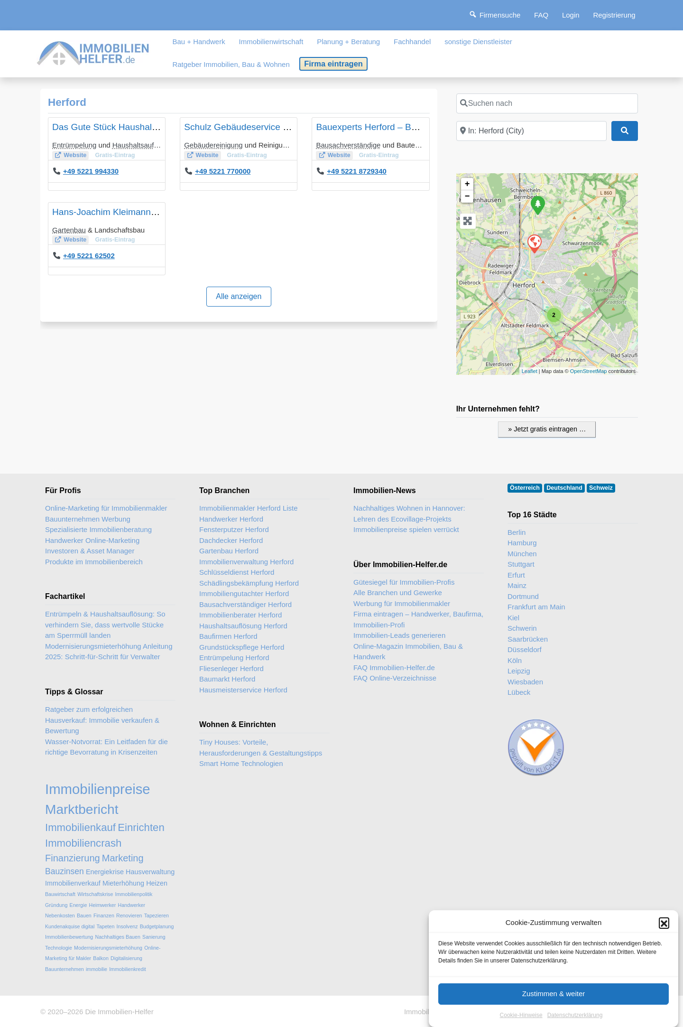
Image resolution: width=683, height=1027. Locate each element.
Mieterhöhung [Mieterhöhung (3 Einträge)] (123, 883)
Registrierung (614, 15)
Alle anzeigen (238, 296)
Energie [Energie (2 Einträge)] (78, 905)
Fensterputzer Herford (234, 529)
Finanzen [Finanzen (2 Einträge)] (103, 915)
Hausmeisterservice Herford (243, 690)
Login (571, 15)
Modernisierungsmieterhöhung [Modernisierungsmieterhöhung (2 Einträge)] (108, 948)
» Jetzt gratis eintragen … (547, 429)
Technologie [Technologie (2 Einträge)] (58, 948)
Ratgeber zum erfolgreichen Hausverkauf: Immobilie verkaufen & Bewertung (102, 720)
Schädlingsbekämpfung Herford (249, 583)
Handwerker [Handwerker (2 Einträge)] (131, 905)
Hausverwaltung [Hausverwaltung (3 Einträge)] (150, 872)
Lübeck (519, 692)
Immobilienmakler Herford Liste (248, 508)
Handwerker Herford (231, 519)
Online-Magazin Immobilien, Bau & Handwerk (408, 651)
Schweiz (601, 488)
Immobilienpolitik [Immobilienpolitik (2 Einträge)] (134, 894)
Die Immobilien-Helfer (119, 1012)
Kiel (513, 618)
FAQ (541, 15)
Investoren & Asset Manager (89, 551)
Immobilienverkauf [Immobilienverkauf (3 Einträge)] (73, 883)
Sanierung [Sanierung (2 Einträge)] (154, 937)
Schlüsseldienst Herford (236, 572)
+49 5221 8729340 (357, 171)
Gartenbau (69, 230)
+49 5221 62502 (89, 256)
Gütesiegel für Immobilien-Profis (403, 582)
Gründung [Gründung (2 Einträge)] (56, 905)
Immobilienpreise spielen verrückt (406, 529)
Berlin (517, 532)
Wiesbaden (525, 682)
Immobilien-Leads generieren (399, 635)
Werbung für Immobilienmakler (401, 603)
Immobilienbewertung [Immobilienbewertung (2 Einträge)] (69, 937)
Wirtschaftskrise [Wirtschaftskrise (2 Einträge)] (95, 894)
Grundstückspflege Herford (241, 647)
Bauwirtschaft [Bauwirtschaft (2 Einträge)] (60, 894)
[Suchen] (624, 131)
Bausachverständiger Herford (245, 604)
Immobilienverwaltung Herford (246, 562)
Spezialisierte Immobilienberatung (98, 529)
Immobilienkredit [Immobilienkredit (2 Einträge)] (127, 969)
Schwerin (522, 628)
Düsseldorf (525, 649)
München (522, 554)
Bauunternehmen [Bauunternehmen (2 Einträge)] (64, 969)
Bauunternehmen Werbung (87, 519)
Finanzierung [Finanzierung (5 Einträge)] (72, 858)
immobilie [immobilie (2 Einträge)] (96, 969)
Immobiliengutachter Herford (244, 593)
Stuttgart (521, 564)
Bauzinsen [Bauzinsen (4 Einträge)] (64, 871)
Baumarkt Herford (227, 679)
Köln (515, 660)
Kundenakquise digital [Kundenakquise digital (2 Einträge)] (69, 926)
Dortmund (523, 596)
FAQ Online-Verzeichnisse (394, 678)
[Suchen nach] (547, 103)
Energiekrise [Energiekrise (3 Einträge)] (105, 872)
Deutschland (564, 488)
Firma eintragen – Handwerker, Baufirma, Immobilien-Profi (418, 619)
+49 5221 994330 (91, 171)
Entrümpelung (74, 145)
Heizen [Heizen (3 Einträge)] (156, 883)
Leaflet (529, 371)
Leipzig (519, 671)
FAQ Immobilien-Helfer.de (394, 667)
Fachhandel (412, 41)
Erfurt (516, 575)
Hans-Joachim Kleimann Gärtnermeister (133, 212)
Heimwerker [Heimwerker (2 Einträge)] (102, 905)
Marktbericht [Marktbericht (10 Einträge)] (81, 809)
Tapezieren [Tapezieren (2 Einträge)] (156, 915)
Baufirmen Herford (228, 636)
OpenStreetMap (588, 371)
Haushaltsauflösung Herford (243, 626)
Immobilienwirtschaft (271, 41)
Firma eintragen (333, 63)
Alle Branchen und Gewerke (397, 592)
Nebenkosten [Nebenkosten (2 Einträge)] (60, 915)
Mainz (517, 585)
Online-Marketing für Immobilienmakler (106, 508)
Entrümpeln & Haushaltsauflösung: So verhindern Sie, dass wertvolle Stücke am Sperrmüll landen (105, 624)
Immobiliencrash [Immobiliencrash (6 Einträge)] (83, 843)
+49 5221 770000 (222, 171)
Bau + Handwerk (198, 41)
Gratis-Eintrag (115, 155)
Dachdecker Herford (231, 540)
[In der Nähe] (531, 131)
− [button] (467, 196)
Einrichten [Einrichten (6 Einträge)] (141, 827)
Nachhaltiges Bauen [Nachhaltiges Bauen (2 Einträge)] (117, 937)
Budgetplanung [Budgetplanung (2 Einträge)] (157, 926)
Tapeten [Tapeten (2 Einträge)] (105, 926)
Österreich (525, 488)
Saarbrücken (528, 639)
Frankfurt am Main (536, 607)
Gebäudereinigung (213, 145)
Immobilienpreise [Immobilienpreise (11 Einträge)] (97, 789)
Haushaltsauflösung (143, 145)
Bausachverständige (348, 145)
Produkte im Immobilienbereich (94, 562)
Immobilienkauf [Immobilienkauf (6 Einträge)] (80, 827)
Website (75, 155)
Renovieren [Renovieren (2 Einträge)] (129, 915)
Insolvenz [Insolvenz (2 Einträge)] (127, 926)
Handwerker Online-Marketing (92, 540)
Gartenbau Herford (228, 551)
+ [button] (467, 184)
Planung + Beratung (348, 41)
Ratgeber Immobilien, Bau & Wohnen (230, 64)
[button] (664, 961)
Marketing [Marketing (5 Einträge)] (123, 858)
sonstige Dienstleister (478, 41)
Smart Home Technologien (241, 763)
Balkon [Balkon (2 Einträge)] (101, 958)
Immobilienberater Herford (240, 615)
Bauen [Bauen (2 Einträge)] (84, 915)
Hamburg (522, 543)
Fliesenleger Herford (231, 668)
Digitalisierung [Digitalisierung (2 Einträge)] (126, 958)
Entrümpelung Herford (234, 658)
